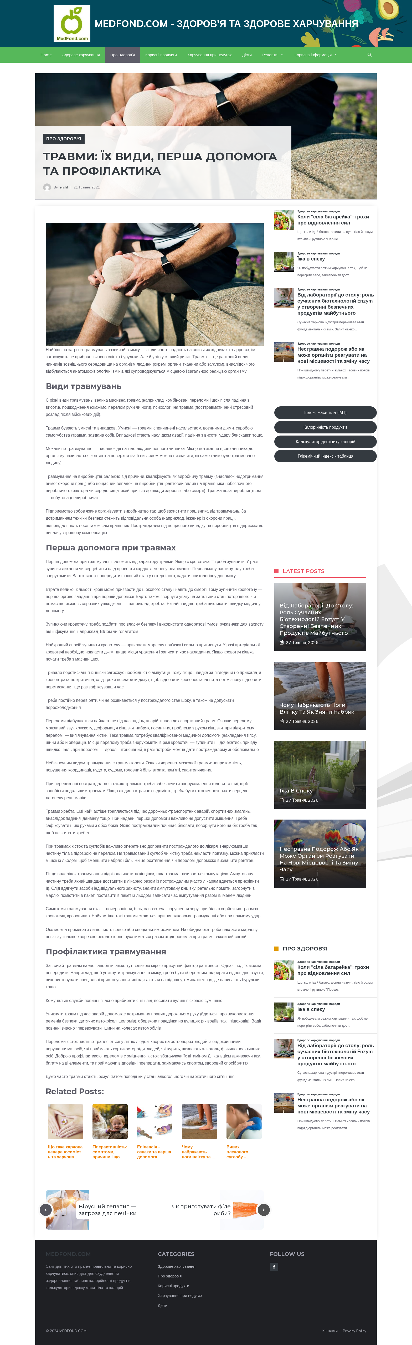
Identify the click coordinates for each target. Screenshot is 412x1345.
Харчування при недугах (209, 54)
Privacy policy (354, 1330)
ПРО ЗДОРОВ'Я (305, 948)
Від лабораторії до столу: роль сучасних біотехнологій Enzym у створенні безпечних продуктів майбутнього (316, 619)
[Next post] (264, 1210)
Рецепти (275, 55)
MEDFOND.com (68, 1254)
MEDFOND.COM (72, 1330)
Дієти (247, 54)
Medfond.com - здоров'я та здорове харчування (227, 23)
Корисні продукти (161, 54)
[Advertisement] (325, 520)
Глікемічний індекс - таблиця (325, 456)
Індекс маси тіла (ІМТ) (325, 412)
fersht (63, 187)
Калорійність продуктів (325, 427)
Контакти (330, 1330)
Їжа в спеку (296, 790)
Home (46, 54)
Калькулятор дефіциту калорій (325, 441)
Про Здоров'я (63, 138)
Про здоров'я (170, 1276)
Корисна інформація (319, 55)
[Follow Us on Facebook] (274, 1267)
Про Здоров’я (122, 54)
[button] (369, 55)
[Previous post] (46, 1210)
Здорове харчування (81, 54)
